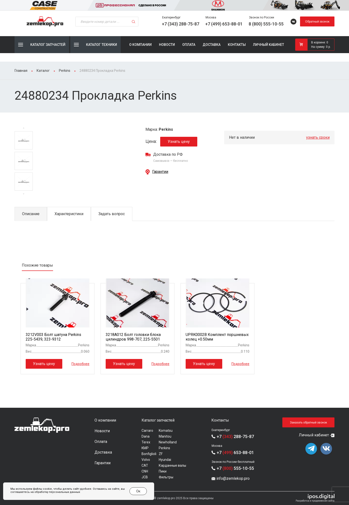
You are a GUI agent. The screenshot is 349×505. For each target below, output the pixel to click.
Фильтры (166, 477)
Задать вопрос (111, 214)
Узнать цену (179, 141)
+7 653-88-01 (235, 452)
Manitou (165, 436)
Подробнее (80, 364)
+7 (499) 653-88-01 (224, 23)
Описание (31, 214)
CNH (145, 471)
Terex (146, 442)
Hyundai (165, 460)
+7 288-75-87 (235, 436)
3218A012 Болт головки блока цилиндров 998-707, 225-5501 (133, 337)
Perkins (164, 448)
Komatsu (166, 430)
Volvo (146, 460)
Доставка (212, 45)
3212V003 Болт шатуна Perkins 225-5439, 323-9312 (53, 337)
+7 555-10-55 (235, 468)
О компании (140, 45)
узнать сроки (318, 137)
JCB (145, 477)
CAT (145, 465)
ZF (161, 454)
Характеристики (69, 214)
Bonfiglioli (149, 454)
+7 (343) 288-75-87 (180, 23)
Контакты (237, 45)
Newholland (168, 442)
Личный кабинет (268, 45)
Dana (146, 436)
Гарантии (160, 171)
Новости (167, 45)
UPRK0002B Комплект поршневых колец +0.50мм (217, 337)
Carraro (147, 430)
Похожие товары (37, 265)
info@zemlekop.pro (233, 478)
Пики (163, 471)
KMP (145, 448)
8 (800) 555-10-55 (266, 23)
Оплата (188, 45)
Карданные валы (172, 465)
